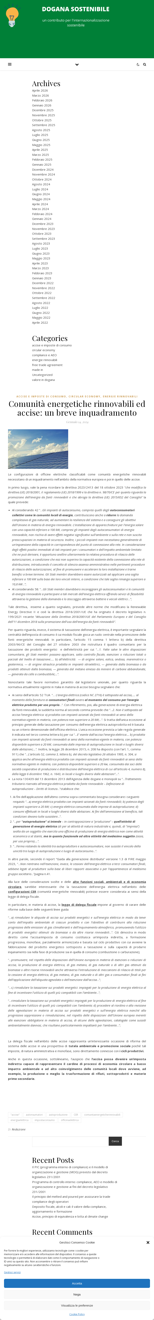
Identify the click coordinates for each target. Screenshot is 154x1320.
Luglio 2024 (40, 189)
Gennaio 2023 (41, 278)
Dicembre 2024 (43, 169)
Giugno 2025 (41, 140)
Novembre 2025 (43, 115)
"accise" (15, 1114)
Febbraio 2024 (42, 214)
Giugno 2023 (41, 253)
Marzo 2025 (40, 155)
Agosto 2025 (41, 130)
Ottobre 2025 (42, 120)
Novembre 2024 (43, 174)
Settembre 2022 (43, 298)
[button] (148, 1242)
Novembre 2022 (43, 288)
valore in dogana (43, 380)
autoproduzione (58, 1114)
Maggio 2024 (41, 199)
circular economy (43, 350)
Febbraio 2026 (42, 100)
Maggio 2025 (41, 145)
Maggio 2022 (41, 317)
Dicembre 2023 (43, 224)
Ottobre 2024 (42, 179)
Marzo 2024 (40, 209)
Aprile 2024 (40, 204)
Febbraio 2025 (42, 159)
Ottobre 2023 (42, 234)
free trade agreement (47, 365)
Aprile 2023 (40, 263)
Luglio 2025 (40, 135)
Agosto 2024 (41, 184)
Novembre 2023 (43, 229)
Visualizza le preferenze (77, 1305)
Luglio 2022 (40, 308)
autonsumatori (34, 1114)
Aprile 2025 (40, 150)
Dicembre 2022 (43, 283)
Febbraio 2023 (42, 273)
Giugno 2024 (41, 194)
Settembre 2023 (43, 239)
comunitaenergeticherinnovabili (102, 1114)
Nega (77, 1294)
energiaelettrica (19, 1120)
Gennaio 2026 (41, 105)
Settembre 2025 (43, 125)
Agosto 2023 (41, 243)
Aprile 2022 (40, 322)
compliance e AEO (44, 355)
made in (37, 370)
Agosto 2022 (41, 303)
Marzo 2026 (40, 95)
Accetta (77, 1283)
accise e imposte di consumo (52, 345)
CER (76, 1114)
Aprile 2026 (40, 90)
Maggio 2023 (41, 258)
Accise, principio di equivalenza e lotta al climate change (70, 1216)
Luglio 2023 (40, 248)
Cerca (115, 1141)
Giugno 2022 (41, 313)
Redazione (19, 1129)
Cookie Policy (77, 1314)
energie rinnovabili (44, 360)
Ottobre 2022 (42, 293)
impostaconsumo (45, 1120)
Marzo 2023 (40, 268)
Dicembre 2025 (43, 110)
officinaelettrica (70, 1120)
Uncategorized (42, 375)
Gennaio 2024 (41, 219)
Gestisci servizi (12, 1272)
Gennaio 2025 (41, 164)
